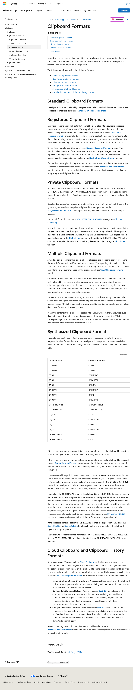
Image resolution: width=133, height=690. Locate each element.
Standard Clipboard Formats (61, 37)
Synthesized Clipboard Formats (66, 88)
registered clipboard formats (69, 575)
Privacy (57, 682)
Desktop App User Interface (65, 19)
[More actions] (127, 19)
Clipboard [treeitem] (11, 32)
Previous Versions (24, 682)
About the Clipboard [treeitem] (17, 43)
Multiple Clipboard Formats (60, 47)
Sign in (127, 3)
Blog (35, 682)
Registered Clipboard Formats (61, 41)
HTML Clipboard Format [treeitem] (19, 51)
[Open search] (120, 3)
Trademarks (82, 682)
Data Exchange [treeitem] (11, 24)
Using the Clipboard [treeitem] (17, 59)
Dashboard (124, 10)
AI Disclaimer (8, 682)
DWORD (102, 590)
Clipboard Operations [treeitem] (17, 55)
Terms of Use (70, 682)
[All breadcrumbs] (50, 19)
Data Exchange (85, 19)
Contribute (46, 682)
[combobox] (22, 19)
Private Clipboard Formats (60, 44)
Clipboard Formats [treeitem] (16, 47)
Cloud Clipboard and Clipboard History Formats (73, 92)
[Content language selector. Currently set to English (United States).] (15, 676)
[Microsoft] (5, 3)
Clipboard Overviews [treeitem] (17, 39)
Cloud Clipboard (87, 562)
